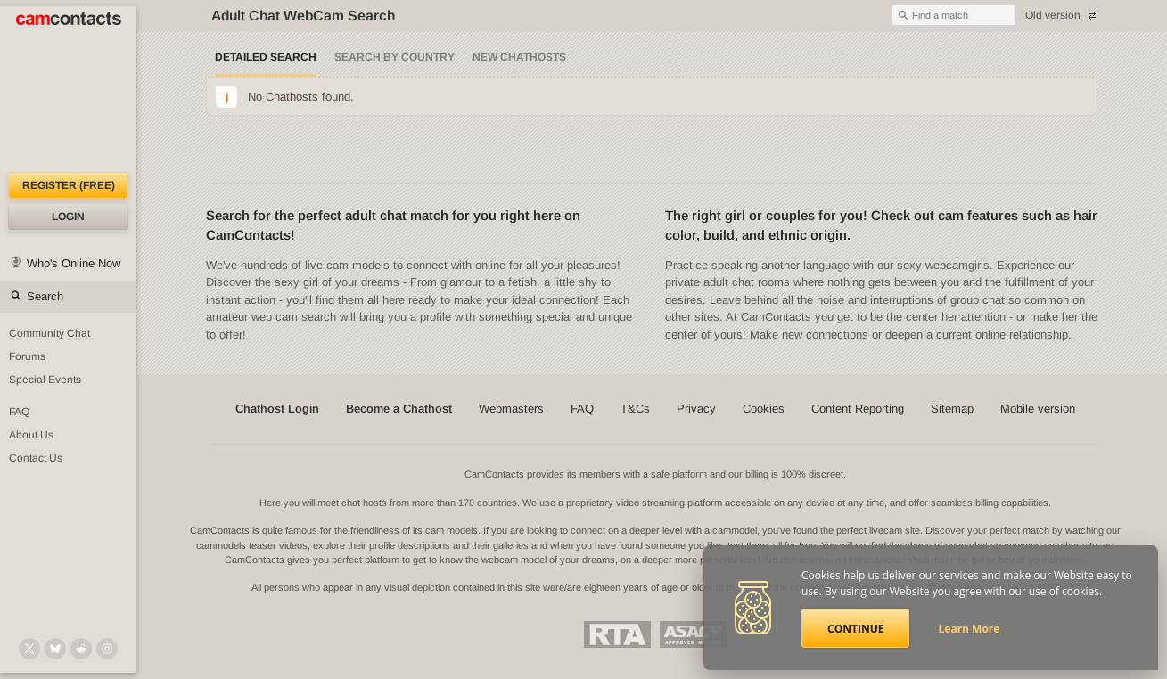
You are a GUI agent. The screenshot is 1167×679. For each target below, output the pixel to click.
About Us (31, 435)
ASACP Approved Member (693, 634)
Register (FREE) (68, 185)
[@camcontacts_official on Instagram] (107, 648)
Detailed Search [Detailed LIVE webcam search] (265, 57)
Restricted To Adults (617, 634)
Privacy (696, 408)
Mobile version (1037, 408)
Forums (27, 356)
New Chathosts (519, 57)
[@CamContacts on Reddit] (81, 648)
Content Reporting (857, 408)
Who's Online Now (73, 263)
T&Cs (635, 408)
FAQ (19, 411)
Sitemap (952, 408)
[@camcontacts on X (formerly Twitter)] (29, 648)
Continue (855, 628)
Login (68, 216)
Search (45, 296)
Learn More (969, 628)
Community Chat (49, 333)
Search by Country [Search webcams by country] (394, 57)
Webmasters (511, 408)
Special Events (45, 379)
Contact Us (35, 458)
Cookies (764, 408)
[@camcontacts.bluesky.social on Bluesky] (55, 648)
